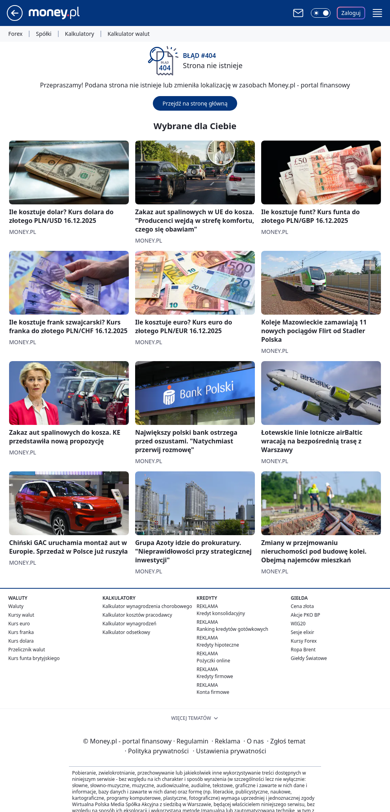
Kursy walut (21, 615)
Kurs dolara (21, 641)
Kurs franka (21, 632)
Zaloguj (351, 13)
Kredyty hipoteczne (218, 644)
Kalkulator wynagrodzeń (129, 623)
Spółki (43, 33)
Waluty (16, 606)
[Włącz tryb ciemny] (321, 13)
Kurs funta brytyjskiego (33, 658)
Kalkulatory (79, 33)
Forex (15, 33)
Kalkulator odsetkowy (126, 632)
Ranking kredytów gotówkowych (232, 629)
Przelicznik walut (26, 649)
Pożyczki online (213, 660)
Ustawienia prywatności (229, 751)
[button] (377, 13)
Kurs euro (19, 623)
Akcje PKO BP (305, 615)
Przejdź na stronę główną (194, 103)
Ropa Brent (303, 649)
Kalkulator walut (129, 33)
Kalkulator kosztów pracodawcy (137, 615)
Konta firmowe (213, 692)
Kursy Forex (304, 641)
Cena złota (302, 606)
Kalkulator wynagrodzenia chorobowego (147, 606)
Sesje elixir (302, 632)
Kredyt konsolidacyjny (221, 613)
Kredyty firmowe (215, 676)
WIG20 (298, 623)
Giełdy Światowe (309, 658)
